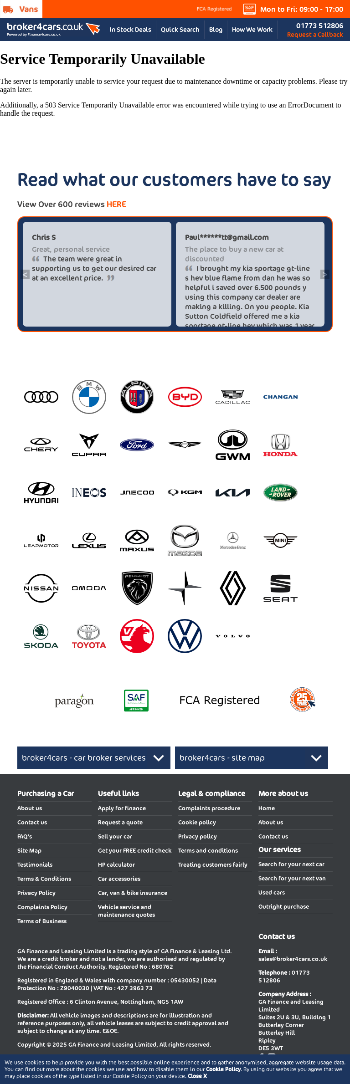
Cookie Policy (223, 1069)
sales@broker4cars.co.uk (292, 959)
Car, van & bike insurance (132, 893)
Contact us (32, 822)
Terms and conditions (208, 850)
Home (266, 808)
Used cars (271, 892)
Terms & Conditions (44, 879)
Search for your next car (291, 864)
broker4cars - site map (222, 757)
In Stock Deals (130, 30)
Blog (215, 30)
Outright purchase (283, 906)
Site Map (29, 850)
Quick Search (180, 30)
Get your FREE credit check (134, 850)
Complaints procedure (209, 808)
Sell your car (115, 836)
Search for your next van (292, 878)
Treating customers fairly (212, 865)
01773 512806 (319, 26)
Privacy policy (197, 836)
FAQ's (24, 836)
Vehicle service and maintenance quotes (126, 911)
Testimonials (34, 865)
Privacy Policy (36, 893)
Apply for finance (122, 808)
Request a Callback (315, 35)
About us (29, 808)
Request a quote (120, 822)
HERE (116, 204)
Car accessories (119, 879)
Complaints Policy (42, 907)
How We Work (252, 30)
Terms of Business (42, 921)
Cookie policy (197, 822)
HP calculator (116, 865)
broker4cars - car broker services (84, 757)
